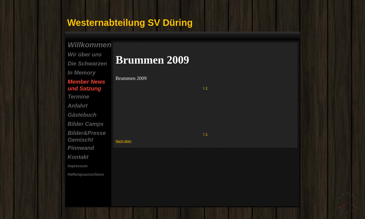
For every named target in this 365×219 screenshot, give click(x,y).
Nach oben (124, 141)
